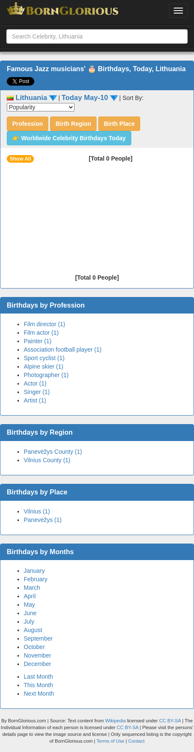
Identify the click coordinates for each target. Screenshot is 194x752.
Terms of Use (111, 741)
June (30, 613)
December (37, 663)
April (30, 596)
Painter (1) (37, 341)
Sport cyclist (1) (44, 358)
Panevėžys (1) (42, 519)
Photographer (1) (46, 375)
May (29, 604)
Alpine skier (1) (43, 366)
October (34, 647)
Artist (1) (35, 400)
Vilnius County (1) (47, 460)
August (33, 630)
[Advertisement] (94, 221)
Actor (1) (35, 383)
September (38, 638)
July (29, 621)
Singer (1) (37, 391)
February (35, 579)
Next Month (39, 693)
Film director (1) (44, 324)
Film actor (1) (41, 332)
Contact (136, 741)
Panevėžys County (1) (53, 451)
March (32, 587)
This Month (38, 685)
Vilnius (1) (37, 511)
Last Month (38, 676)
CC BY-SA (170, 720)
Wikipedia (115, 720)
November (37, 655)
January (34, 570)
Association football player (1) (63, 349)
